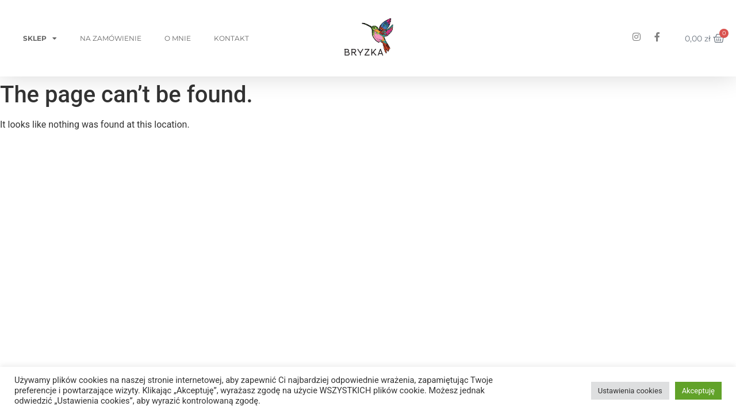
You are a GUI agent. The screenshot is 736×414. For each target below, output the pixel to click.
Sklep (40, 38)
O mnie (177, 38)
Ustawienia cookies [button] (630, 390)
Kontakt (231, 38)
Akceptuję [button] (698, 390)
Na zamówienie (110, 38)
